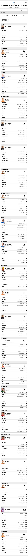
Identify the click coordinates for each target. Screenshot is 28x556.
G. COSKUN (3, 329)
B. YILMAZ (3, 39)
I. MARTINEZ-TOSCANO (5, 383)
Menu (3, 12)
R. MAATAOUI (4, 35)
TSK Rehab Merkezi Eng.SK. (20, 45)
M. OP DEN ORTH (4, 223)
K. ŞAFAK (3, 132)
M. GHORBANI (8, 413)
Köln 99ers (22, 32)
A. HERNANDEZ (4, 550)
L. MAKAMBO (4, 230)
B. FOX (3, 180)
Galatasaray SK (7, 28)
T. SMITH (3, 65)
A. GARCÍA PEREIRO (5, 136)
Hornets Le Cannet (21, 30)
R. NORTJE (3, 117)
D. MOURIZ (3, 139)
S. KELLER (3, 416)
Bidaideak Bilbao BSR (21, 58)
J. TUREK (3, 58)
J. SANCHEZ (4, 128)
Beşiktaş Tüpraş (22, 39)
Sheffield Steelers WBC (21, 65)
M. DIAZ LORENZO (4, 190)
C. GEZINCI (3, 41)
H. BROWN (3, 130)
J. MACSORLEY (4, 372)
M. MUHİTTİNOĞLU (5, 45)
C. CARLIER (3, 37)
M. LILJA (3, 212)
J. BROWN (7, 389)
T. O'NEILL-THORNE (5, 134)
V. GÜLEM (3, 431)
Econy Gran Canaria (21, 117)
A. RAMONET (4, 30)
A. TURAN (3, 126)
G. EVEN (3, 32)
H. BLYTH (3, 548)
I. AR (2, 43)
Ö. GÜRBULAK (8, 26)
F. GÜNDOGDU (4, 524)
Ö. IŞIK (3, 227)
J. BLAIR (3, 522)
